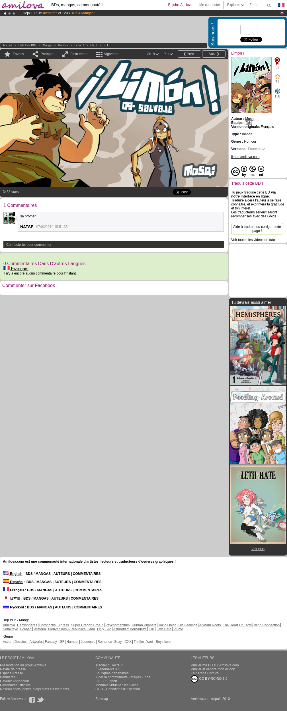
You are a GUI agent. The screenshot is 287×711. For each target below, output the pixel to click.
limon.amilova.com (245, 157)
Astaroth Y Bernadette (130, 629)
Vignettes (111, 54)
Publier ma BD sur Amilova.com (215, 665)
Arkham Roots (210, 625)
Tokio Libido (167, 625)
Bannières (7, 677)
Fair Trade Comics (205, 673)
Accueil (7, 45)
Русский (13, 607)
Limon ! (79, 45)
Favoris (18, 54)
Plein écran (78, 54)
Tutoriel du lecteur (109, 665)
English (12, 574)
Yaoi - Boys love (158, 642)
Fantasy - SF (54, 642)
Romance (104, 642)
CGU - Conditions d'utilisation (117, 689)
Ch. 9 (93, 45)
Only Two (104, 629)
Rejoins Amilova (180, 5)
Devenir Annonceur (14, 681)
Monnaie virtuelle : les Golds (116, 685)
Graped (26, 629)
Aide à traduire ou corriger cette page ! (257, 229)
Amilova (9, 625)
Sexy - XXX (123, 642)
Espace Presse (11, 673)
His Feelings (188, 625)
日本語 (11, 598)
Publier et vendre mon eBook (213, 669)
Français (15, 268)
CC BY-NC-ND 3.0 (209, 679)
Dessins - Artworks (29, 642)
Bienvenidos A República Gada (71, 629)
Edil (151, 629)
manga (47, 45)
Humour (63, 45)
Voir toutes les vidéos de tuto (253, 240)
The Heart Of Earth (237, 625)
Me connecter (209, 5)
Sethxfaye (10, 629)
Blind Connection (267, 625)
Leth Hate (164, 629)
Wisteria (40, 629)
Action (7, 642)
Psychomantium (117, 625)
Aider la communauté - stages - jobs (122, 677)
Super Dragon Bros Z (87, 625)
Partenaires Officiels (15, 685)
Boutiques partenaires (112, 673)
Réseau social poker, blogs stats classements (34, 689)
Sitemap (101, 699)
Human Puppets (144, 625)
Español (13, 582)
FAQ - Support (106, 681)
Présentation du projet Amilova (23, 665)
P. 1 (106, 45)
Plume (178, 629)
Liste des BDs (27, 45)
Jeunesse (88, 642)
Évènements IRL (108, 669)
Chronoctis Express (54, 625)
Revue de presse (13, 669)
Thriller (139, 642)
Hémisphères (27, 625)
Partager (47, 54)
